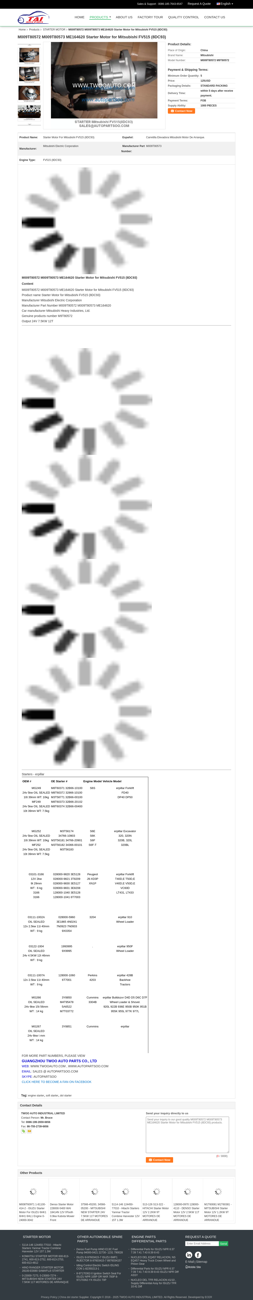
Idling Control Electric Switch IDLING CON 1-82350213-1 (97, 1267)
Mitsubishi (53, 310)
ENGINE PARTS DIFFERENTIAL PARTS (149, 1239)
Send (223, 1243)
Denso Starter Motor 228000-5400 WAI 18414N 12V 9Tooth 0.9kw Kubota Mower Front (62, 1212)
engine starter (36, 1095)
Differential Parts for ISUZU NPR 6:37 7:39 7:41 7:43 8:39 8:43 (153, 1251)
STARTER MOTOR (54, 29)
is (108, 290)
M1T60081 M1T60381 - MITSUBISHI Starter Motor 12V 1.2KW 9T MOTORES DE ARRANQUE (217, 1212)
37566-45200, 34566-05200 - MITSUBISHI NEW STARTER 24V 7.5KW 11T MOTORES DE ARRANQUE (94, 1212)
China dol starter (68, 1297)
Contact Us (214, 17)
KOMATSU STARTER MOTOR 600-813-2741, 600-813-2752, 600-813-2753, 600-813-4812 (45, 1259)
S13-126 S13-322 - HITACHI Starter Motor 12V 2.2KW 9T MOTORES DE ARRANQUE (156, 1212)
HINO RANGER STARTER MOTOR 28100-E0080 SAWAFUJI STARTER (43, 1269)
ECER (208, 1297)
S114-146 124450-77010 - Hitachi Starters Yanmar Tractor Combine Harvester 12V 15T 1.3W (126, 1212)
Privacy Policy (49, 1297)
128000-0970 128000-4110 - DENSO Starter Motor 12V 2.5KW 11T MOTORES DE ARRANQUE (186, 1212)
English (228, 2)
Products (99, 17)
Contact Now (183, 111)
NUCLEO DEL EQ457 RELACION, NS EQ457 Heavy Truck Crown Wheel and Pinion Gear (153, 1260)
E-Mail (189, 1261)
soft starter (52, 1095)
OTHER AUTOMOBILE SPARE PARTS (100, 1239)
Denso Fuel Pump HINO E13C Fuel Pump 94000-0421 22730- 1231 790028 (99, 1251)
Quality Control (183, 17)
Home (79, 17)
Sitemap (201, 1261)
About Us (124, 17)
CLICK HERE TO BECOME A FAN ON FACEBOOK (56, 1082)
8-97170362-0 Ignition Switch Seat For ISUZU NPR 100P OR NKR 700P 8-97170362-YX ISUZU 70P (98, 1276)
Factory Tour (150, 17)
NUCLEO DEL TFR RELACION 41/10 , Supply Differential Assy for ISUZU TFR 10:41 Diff (153, 1283)
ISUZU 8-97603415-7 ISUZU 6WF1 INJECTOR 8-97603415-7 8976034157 (99, 1259)
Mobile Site (193, 1267)
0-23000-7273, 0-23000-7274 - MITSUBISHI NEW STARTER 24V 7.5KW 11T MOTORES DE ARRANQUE (45, 1279)
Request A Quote (199, 3)
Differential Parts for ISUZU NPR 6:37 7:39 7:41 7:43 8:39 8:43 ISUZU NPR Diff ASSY (155, 1272)
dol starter (66, 1095)
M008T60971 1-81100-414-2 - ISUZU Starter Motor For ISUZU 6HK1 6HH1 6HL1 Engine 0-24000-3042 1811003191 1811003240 (32, 1216)
